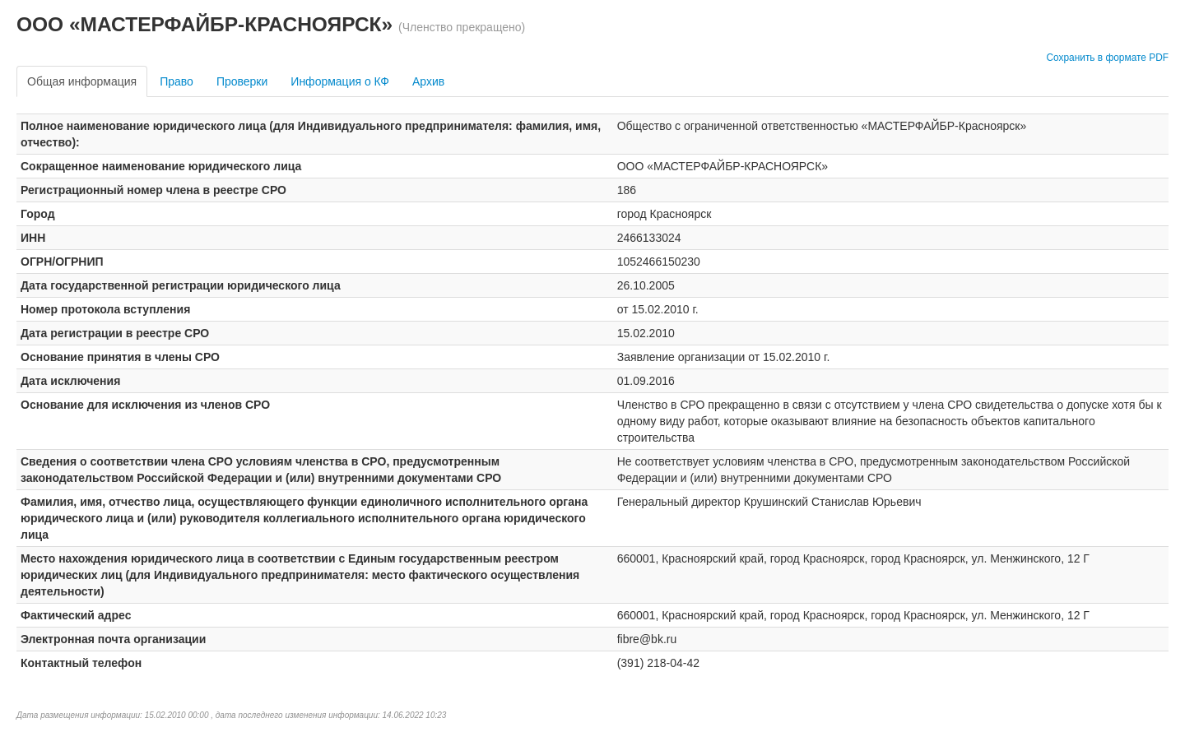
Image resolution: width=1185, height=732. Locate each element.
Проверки (241, 81)
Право (176, 81)
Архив (428, 81)
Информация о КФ (339, 81)
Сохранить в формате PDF (1107, 57)
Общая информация (82, 81)
